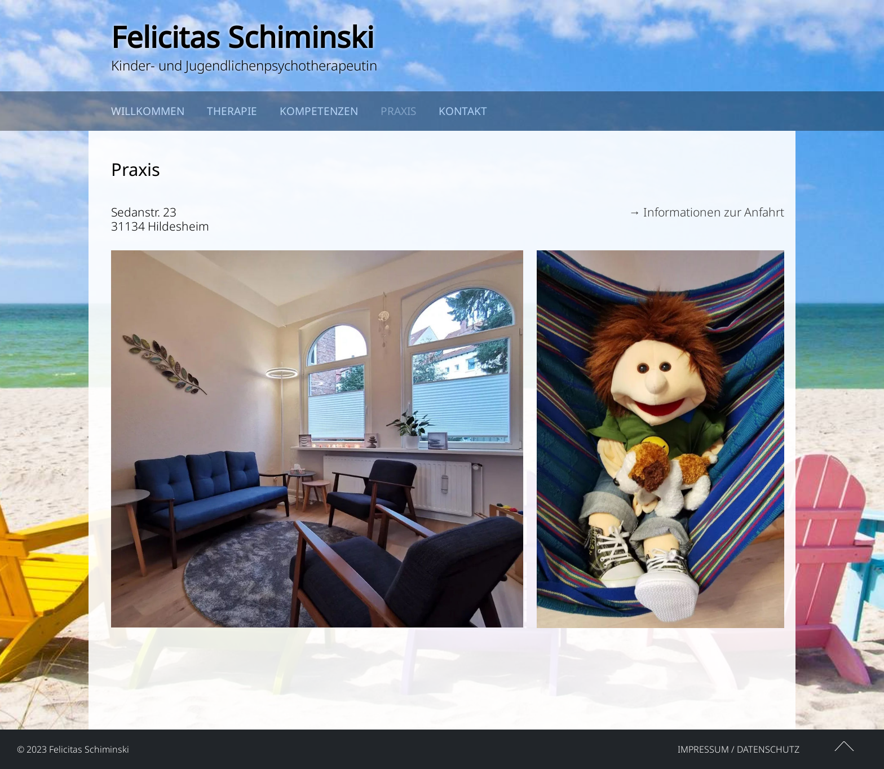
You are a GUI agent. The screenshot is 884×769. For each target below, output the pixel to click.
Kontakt (463, 110)
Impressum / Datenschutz (738, 749)
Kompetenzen (319, 110)
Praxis (398, 110)
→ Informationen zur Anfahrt (706, 212)
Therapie (232, 110)
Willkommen (147, 110)
